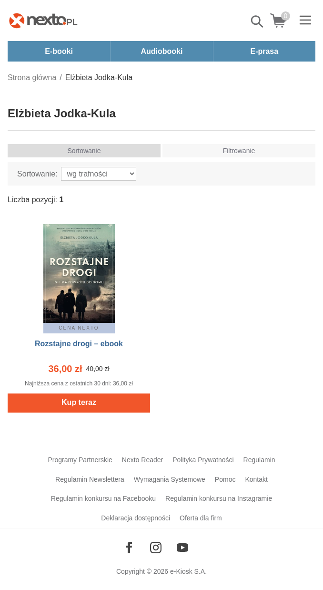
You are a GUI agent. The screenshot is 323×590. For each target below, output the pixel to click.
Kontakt (256, 479)
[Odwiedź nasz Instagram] (155, 547)
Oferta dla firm (201, 518)
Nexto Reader (142, 460)
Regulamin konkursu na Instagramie (218, 498)
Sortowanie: (37, 174)
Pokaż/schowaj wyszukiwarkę (258, 21)
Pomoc (225, 479)
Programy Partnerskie (80, 460)
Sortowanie (84, 151)
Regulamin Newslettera (89, 479)
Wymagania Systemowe (169, 479)
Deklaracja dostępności (135, 518)
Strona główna (32, 77)
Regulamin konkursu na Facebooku (103, 498)
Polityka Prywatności (202, 460)
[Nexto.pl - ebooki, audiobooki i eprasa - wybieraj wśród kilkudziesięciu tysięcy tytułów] (43, 20)
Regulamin (259, 460)
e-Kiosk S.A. (188, 571)
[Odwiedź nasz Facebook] (129, 547)
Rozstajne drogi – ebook (79, 344)
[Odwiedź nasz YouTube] (182, 547)
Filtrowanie (239, 151)
